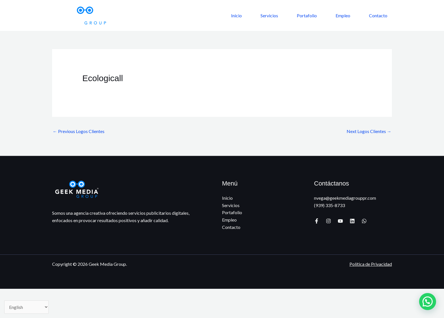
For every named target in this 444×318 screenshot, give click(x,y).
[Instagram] (328, 221)
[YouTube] (340, 221)
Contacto (378, 15)
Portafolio (307, 15)
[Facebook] (316, 221)
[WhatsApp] (364, 221)
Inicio (236, 15)
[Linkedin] (352, 221)
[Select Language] (26, 307)
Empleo (343, 15)
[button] (427, 301)
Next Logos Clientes (369, 131)
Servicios (269, 15)
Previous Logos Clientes (78, 131)
